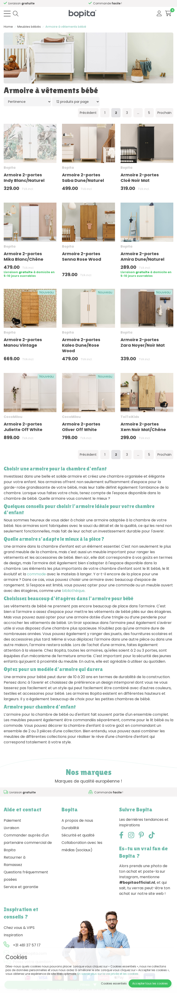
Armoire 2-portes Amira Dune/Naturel (142, 256)
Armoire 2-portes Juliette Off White (23, 426)
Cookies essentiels (114, 983)
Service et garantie (21, 887)
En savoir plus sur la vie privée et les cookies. (108, 974)
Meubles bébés (29, 27)
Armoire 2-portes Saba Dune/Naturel (83, 177)
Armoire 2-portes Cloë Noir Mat (140, 177)
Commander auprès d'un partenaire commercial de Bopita (28, 843)
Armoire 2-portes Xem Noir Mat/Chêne (143, 426)
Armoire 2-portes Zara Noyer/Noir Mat (143, 342)
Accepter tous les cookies (150, 983)
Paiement (12, 820)
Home (8, 27)
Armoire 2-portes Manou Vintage (23, 342)
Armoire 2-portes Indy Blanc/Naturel (24, 177)
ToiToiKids (130, 416)
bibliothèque (73, 590)
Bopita (9, 167)
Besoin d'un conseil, (42, 3)
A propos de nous (77, 820)
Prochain (164, 112)
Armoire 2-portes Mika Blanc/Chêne (23, 256)
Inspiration (13, 935)
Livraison (11, 827)
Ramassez (13, 864)
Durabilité (70, 827)
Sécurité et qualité (78, 835)
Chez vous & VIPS (19, 927)
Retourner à (14, 857)
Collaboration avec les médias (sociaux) (82, 846)
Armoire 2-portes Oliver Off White (81, 426)
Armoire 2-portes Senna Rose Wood (81, 256)
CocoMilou (13, 416)
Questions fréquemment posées (26, 875)
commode (36, 574)
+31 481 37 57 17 (27, 945)
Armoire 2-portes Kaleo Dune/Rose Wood (81, 345)
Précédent (88, 112)
